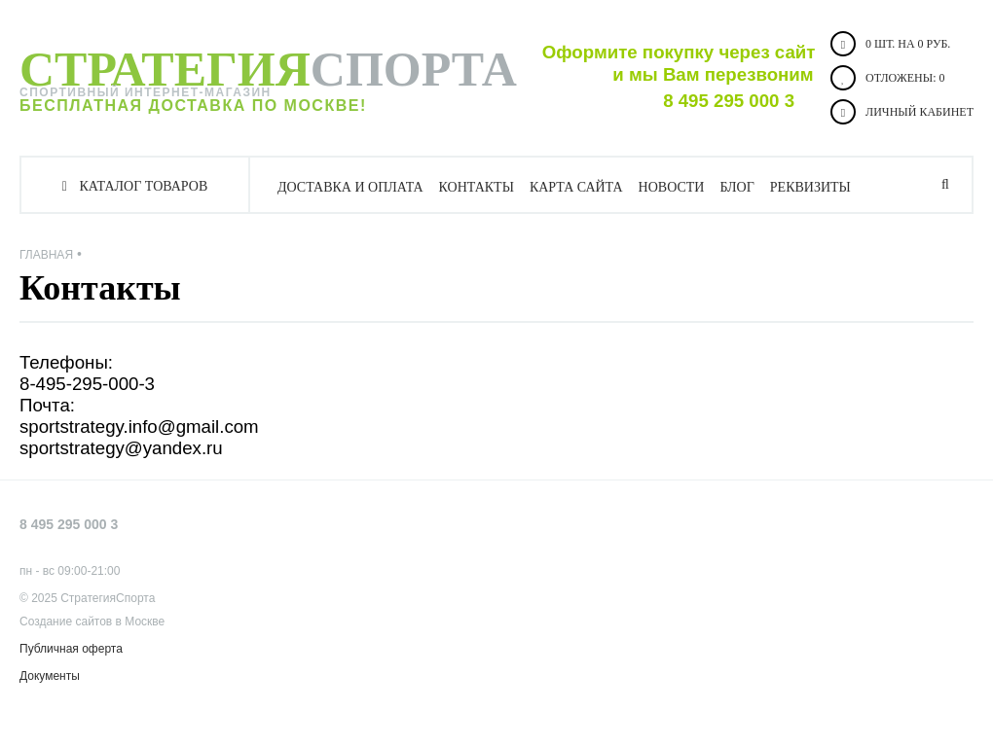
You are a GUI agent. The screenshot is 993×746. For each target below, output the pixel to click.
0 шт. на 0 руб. (890, 43)
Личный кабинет (902, 111)
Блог (736, 187)
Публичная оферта (71, 649)
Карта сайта (576, 187)
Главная (46, 255)
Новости (672, 187)
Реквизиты (810, 187)
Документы (49, 676)
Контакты (476, 187)
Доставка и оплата (350, 187)
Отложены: (887, 77)
